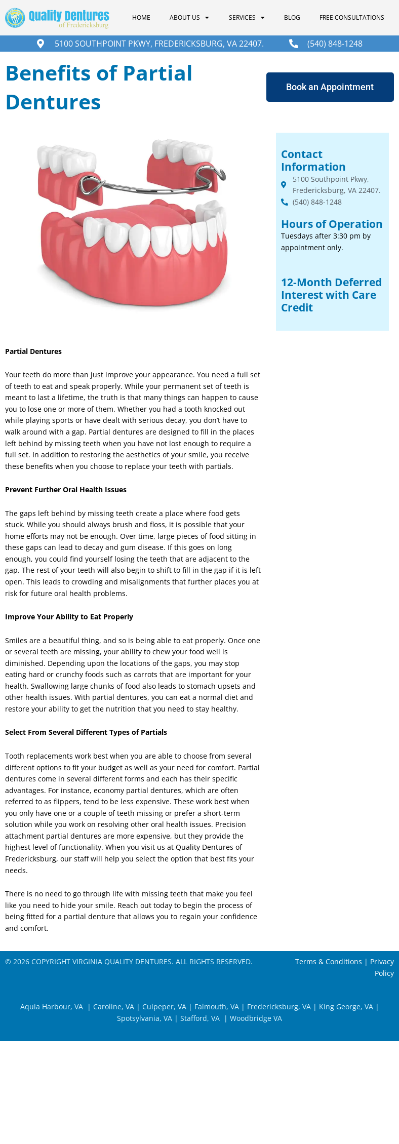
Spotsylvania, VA (144, 1018)
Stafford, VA (199, 1018)
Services (247, 18)
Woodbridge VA (256, 1018)
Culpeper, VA (164, 1006)
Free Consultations (352, 17)
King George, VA (346, 1006)
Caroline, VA (113, 1006)
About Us (189, 18)
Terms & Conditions (328, 961)
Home (141, 17)
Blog (292, 17)
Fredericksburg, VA (279, 1006)
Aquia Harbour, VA (51, 1006)
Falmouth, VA (215, 1006)
